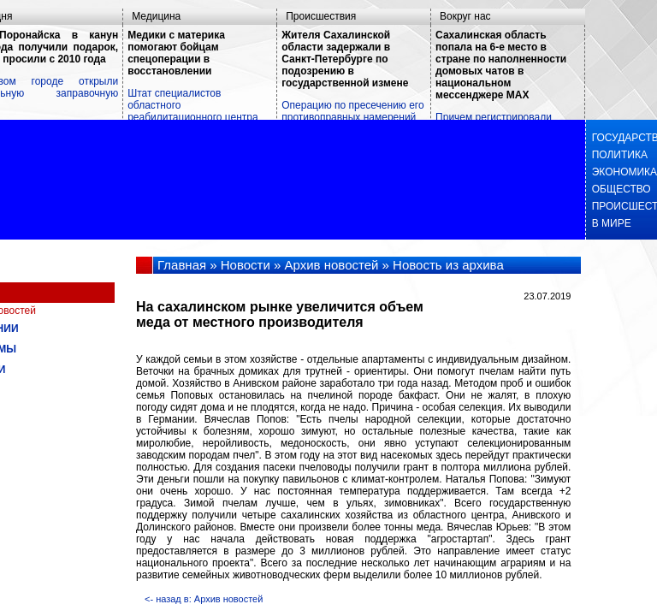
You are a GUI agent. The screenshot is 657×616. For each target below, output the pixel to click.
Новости (245, 265)
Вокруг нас (465, 16)
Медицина (156, 16)
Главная (181, 265)
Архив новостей (332, 265)
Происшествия (321, 16)
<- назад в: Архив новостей (204, 599)
